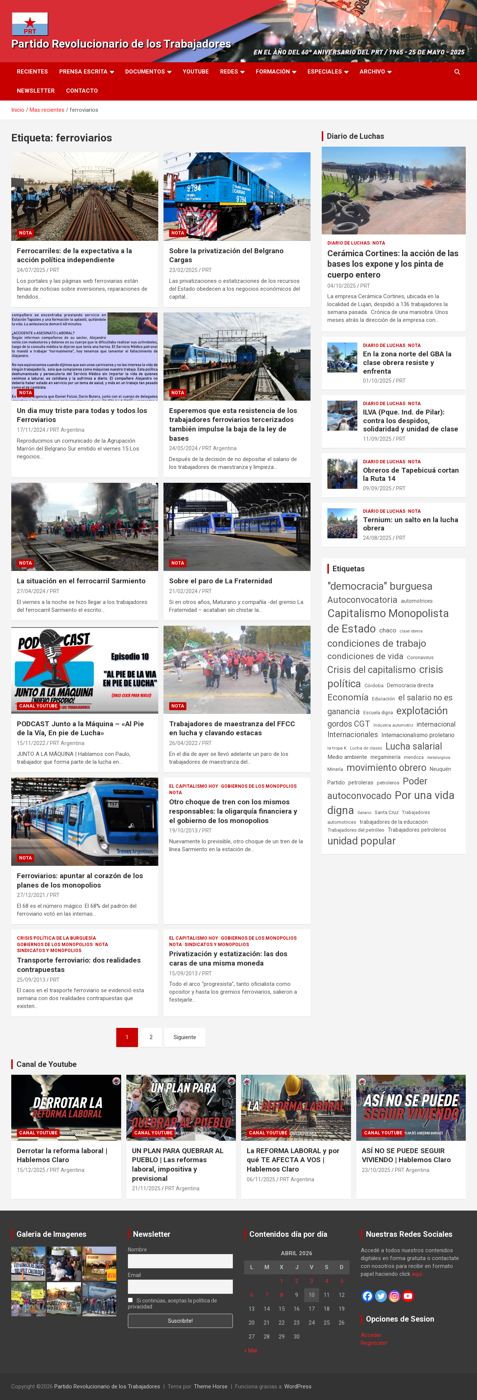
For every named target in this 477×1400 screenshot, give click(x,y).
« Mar (251, 1350)
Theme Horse (211, 1386)
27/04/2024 (31, 591)
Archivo (372, 71)
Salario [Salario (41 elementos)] (364, 812)
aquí (417, 1274)
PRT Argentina (67, 430)
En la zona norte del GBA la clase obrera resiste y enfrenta (407, 363)
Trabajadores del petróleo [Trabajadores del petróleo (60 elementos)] (355, 830)
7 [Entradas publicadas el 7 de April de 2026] (266, 1295)
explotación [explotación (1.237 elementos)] (422, 711)
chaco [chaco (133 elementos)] (387, 630)
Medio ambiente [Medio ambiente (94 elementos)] (347, 757)
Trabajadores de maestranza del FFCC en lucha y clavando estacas (232, 729)
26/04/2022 (183, 743)
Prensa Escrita (83, 71)
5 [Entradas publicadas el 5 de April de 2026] (341, 1281)
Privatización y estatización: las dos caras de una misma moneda (228, 958)
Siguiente (185, 1037)
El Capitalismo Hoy (193, 786)
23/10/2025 (376, 1170)
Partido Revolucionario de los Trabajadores (121, 43)
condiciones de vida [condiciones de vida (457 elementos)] (365, 656)
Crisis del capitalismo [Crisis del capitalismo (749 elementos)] (371, 669)
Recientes (32, 71)
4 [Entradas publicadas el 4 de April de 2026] (326, 1281)
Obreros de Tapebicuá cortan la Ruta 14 (411, 474)
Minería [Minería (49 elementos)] (335, 769)
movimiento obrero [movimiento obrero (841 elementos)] (386, 767)
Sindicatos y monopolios (49, 950)
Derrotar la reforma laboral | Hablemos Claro (62, 1155)
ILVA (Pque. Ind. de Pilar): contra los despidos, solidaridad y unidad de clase (410, 421)
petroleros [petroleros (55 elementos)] (388, 783)
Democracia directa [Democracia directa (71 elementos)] (410, 685)
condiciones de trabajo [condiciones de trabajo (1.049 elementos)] (376, 643)
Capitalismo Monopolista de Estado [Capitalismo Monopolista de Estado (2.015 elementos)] (388, 621)
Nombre (137, 1250)
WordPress (298, 1386)
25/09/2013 (31, 980)
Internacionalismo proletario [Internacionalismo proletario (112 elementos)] (417, 735)
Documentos (145, 71)
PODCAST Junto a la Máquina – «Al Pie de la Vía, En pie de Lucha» (80, 729)
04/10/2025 (341, 286)
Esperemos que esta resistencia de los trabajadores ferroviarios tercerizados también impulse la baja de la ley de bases (233, 424)
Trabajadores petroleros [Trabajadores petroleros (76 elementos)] (417, 830)
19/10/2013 (183, 831)
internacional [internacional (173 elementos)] (436, 724)
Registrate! (374, 1343)
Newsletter (36, 90)
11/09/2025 (377, 439)
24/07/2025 (31, 270)
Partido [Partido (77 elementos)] (336, 783)
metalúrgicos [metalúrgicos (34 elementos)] (438, 757)
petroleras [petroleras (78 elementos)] (361, 783)
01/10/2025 (377, 381)
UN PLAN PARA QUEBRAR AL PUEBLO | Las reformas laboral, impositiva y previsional (178, 1164)
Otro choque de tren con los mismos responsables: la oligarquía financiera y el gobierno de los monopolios (233, 811)
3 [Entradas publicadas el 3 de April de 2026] (311, 1281)
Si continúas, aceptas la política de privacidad (173, 1304)
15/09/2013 (183, 973)
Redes (229, 71)
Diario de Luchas (355, 136)
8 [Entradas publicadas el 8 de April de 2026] (281, 1295)
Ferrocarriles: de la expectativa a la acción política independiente (74, 255)
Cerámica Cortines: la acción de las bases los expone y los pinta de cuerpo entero (393, 264)
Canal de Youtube (46, 1064)
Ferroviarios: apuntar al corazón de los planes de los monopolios (80, 880)
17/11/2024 (31, 430)
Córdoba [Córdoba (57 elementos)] (374, 685)
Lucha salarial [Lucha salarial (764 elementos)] (414, 746)
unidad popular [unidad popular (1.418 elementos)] (361, 841)
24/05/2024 (183, 448)
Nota (25, 233)
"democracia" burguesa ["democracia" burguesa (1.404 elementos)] (380, 586)
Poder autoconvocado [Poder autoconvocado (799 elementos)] (377, 788)
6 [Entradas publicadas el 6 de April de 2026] (251, 1295)
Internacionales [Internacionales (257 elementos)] (352, 734)
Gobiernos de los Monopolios (259, 786)
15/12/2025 (31, 1170)
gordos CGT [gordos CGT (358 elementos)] (348, 724)
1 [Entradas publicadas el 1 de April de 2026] (281, 1281)
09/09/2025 (377, 488)
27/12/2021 (31, 895)
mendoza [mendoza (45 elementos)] (414, 757)
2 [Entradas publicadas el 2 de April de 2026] (296, 1281)
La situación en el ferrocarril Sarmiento (81, 581)
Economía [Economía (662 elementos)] (348, 697)
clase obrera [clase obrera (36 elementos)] (411, 631)
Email (134, 1275)
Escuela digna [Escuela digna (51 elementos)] (378, 712)
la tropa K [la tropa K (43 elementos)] (336, 748)
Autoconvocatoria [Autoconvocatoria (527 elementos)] (362, 600)
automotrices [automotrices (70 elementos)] (417, 601)
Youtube (196, 71)
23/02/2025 (183, 270)
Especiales (325, 71)
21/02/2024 (183, 591)
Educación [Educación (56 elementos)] (383, 699)
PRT (55, 270)
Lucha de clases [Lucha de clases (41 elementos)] (366, 748)
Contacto (82, 90)
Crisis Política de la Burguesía (56, 938)
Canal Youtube (38, 706)
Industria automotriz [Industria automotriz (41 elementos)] (393, 725)
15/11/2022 (31, 743)
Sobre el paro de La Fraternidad (220, 581)
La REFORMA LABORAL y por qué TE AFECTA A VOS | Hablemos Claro (293, 1159)
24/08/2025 (377, 538)
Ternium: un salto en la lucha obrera (410, 524)
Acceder (371, 1335)
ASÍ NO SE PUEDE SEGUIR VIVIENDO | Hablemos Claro (406, 1155)
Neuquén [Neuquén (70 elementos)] (440, 769)
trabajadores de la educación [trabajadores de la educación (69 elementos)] (394, 822)
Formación (273, 71)
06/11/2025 (261, 1179)
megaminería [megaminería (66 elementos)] (385, 757)
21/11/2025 (146, 1188)
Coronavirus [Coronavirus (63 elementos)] (420, 657)
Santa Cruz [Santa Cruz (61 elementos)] (387, 812)
